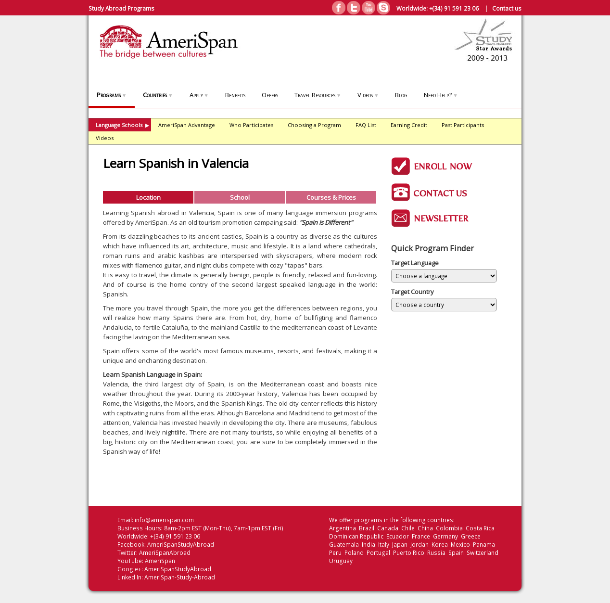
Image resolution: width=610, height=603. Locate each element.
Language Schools (122, 124)
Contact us (506, 8)
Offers (270, 94)
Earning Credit (409, 124)
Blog (401, 94)
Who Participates (251, 124)
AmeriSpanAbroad (165, 553)
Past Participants (463, 124)
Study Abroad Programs (121, 8)
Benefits (235, 94)
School (240, 197)
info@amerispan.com (164, 520)
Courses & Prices (331, 197)
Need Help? (441, 94)
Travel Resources (317, 94)
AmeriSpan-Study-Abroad (179, 577)
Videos (368, 94)
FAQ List (366, 124)
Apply (199, 94)
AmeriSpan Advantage (186, 124)
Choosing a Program (314, 124)
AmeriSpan (160, 561)
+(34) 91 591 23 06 (454, 8)
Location (148, 197)
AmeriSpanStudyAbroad (180, 544)
